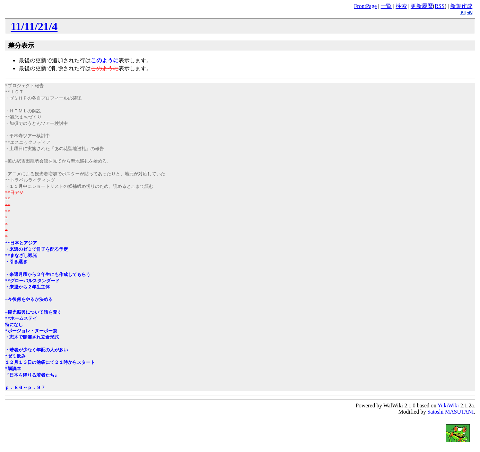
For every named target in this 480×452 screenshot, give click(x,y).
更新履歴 (422, 6)
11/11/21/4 (34, 26)
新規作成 (461, 6)
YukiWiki (448, 405)
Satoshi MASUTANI (450, 412)
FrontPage (365, 6)
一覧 (386, 6)
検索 (401, 6)
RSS (439, 6)
